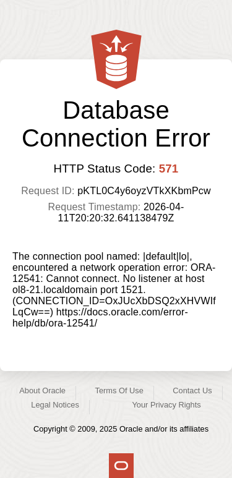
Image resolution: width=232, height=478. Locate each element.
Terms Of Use (119, 390)
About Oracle (42, 390)
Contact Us (192, 390)
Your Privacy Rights (166, 404)
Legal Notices (55, 404)
